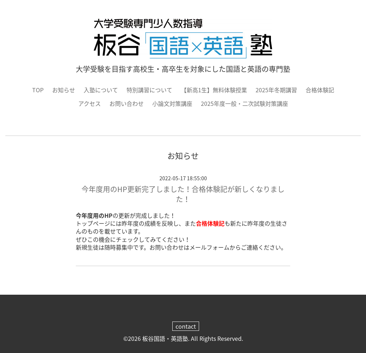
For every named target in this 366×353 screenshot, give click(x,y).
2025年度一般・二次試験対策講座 (244, 103)
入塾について (101, 89)
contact (185, 326)
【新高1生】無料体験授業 (214, 89)
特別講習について (149, 89)
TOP (38, 89)
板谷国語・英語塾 (165, 338)
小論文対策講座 (172, 103)
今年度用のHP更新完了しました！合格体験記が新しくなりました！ (183, 194)
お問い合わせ (126, 103)
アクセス (89, 103)
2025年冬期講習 (276, 89)
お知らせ (63, 89)
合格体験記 (320, 89)
